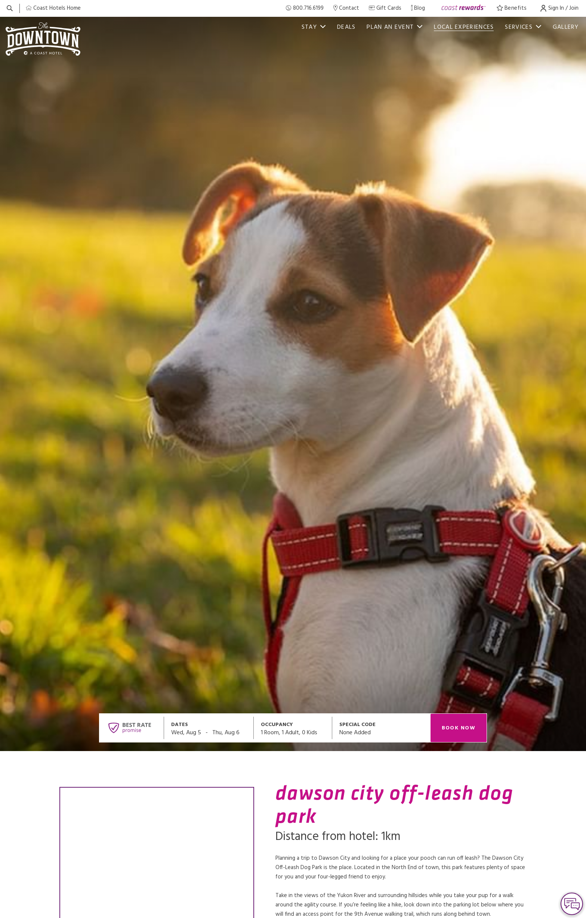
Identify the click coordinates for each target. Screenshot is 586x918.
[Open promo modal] (381, 727)
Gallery (566, 27)
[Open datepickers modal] (209, 727)
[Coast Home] (53, 8)
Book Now (459, 728)
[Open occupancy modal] (293, 727)
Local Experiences (464, 27)
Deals (346, 27)
